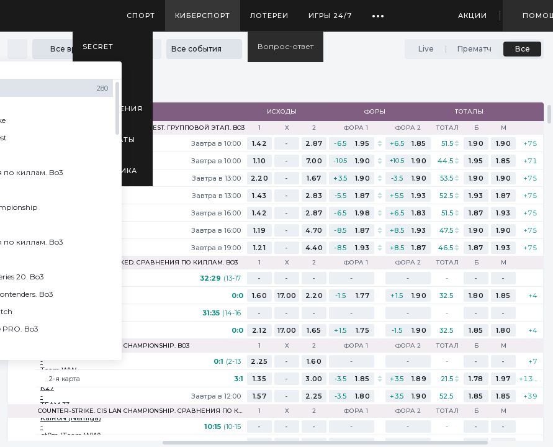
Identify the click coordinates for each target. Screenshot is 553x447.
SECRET (98, 46)
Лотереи (269, 15)
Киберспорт (202, 15)
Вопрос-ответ (285, 46)
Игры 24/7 (330, 15)
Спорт (141, 15)
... (378, 11)
